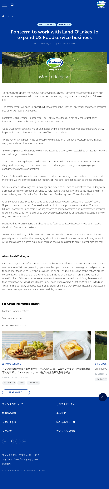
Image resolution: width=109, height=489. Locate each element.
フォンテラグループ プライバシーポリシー (22, 455)
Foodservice (47, 25)
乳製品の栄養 (9, 413)
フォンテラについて (12, 404)
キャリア (61, 413)
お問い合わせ (9, 422)
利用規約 (6, 464)
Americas (64, 25)
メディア (7, 431)
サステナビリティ (65, 404)
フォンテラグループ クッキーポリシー (20, 459)
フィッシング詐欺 (65, 431)
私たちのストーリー (67, 422)
